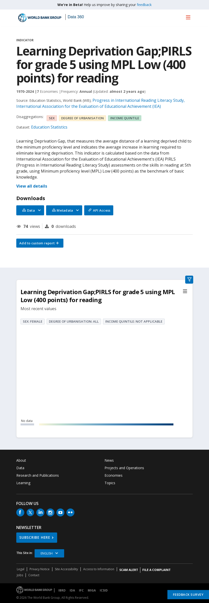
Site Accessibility (66, 569)
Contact (33, 575)
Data (20, 467)
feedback (144, 4)
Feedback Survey (188, 594)
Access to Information (98, 569)
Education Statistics (49, 127)
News (109, 460)
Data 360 (76, 17)
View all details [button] (31, 186)
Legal (20, 569)
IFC (81, 590)
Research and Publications (37, 475)
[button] (39, 243)
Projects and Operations (124, 467)
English (47, 553)
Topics (109, 482)
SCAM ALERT (128, 570)
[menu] (188, 17)
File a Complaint (156, 570)
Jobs (20, 575)
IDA (72, 590)
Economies (113, 475)
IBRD (62, 590)
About (21, 460)
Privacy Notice (40, 569)
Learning (23, 482)
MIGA (92, 590)
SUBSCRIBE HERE (34, 537)
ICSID (104, 590)
